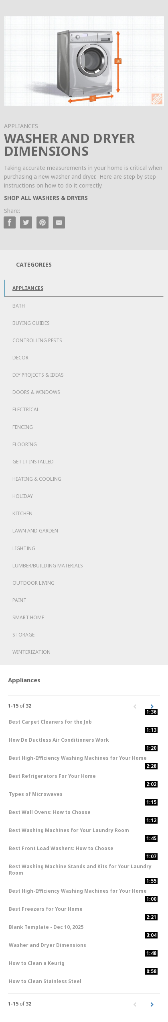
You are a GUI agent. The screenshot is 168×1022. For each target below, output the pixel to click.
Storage (23, 634)
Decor (20, 357)
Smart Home (28, 617)
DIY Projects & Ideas (38, 374)
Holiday (22, 496)
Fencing (22, 427)
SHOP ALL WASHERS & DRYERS (46, 198)
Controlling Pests (37, 340)
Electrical (25, 409)
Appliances (27, 288)
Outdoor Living (33, 582)
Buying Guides (31, 323)
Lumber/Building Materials (47, 565)
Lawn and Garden (35, 530)
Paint (19, 600)
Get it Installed (33, 461)
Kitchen (22, 513)
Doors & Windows (36, 392)
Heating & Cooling (36, 478)
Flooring (24, 444)
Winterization (31, 652)
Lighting (23, 548)
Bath (18, 305)
